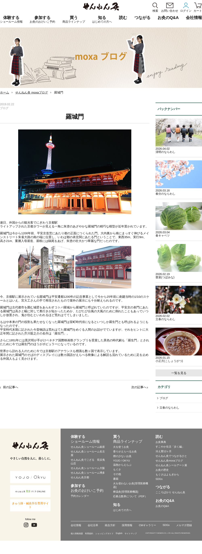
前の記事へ (10, 387)
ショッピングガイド (104, 533)
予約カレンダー (80, 495)
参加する (42, 19)
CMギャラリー (147, 525)
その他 (117, 474)
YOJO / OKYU (121, 460)
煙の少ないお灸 (122, 456)
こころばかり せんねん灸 (170, 492)
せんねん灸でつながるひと (171, 455)
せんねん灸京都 (80, 477)
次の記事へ (138, 387)
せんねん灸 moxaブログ (31, 92)
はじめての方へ (122, 510)
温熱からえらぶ (122, 464)
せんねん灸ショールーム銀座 (88, 446)
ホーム (4, 92)
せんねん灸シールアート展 (171, 465)
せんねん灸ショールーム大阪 (88, 468)
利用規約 (89, 533)
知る (102, 19)
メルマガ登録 (184, 525)
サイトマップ (131, 533)
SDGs (159, 478)
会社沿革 (93, 525)
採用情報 (127, 525)
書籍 (115, 478)
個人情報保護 (77, 533)
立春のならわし (169, 407)
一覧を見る (178, 373)
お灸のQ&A (168, 17)
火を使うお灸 (121, 446)
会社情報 (76, 525)
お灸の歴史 (162, 469)
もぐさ (117, 469)
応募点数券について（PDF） (130, 496)
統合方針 (110, 525)
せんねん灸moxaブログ (169, 460)
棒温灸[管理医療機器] (125, 491)
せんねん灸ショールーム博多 (88, 472)
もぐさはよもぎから (167, 474)
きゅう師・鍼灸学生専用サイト (30, 505)
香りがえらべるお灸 (125, 451)
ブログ (164, 398)
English (119, 533)
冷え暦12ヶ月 (163, 451)
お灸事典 (161, 442)
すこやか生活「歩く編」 (170, 446)
